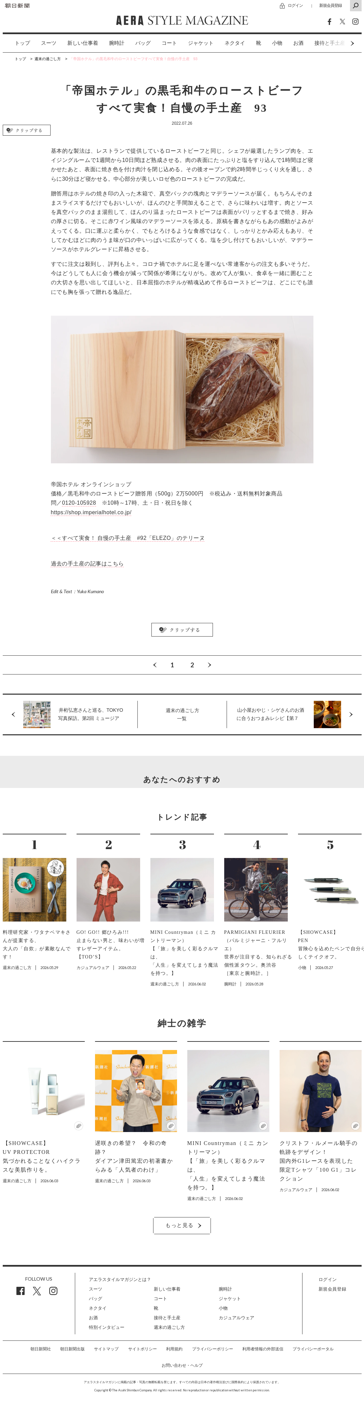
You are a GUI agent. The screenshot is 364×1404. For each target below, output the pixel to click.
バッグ (143, 43)
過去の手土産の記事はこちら (87, 564)
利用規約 (174, 1349)
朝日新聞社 (40, 1349)
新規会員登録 (330, 5)
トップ (22, 43)
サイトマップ (106, 1349)
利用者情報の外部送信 (262, 1349)
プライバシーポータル (313, 1349)
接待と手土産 (167, 1317)
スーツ (48, 43)
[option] (17, 43)
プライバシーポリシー (212, 1349)
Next (209, 665)
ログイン (295, 5)
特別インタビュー (106, 1327)
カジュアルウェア (236, 1317)
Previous (155, 665)
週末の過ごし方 (169, 1327)
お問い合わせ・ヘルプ (182, 1365)
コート (169, 43)
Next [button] (339, 43)
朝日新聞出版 (72, 1349)
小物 (277, 43)
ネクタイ (235, 43)
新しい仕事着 (82, 43)
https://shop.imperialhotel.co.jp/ (91, 512)
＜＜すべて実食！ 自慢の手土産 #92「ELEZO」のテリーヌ (128, 538)
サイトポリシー (142, 1349)
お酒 (298, 43)
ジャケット (201, 43)
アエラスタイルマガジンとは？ (120, 1279)
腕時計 (116, 43)
